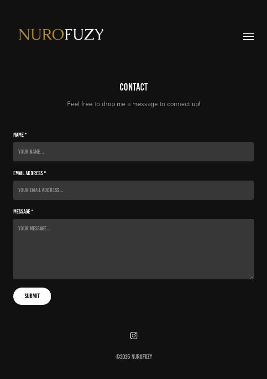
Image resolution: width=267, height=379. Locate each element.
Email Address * (29, 173)
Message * (23, 211)
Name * (20, 135)
